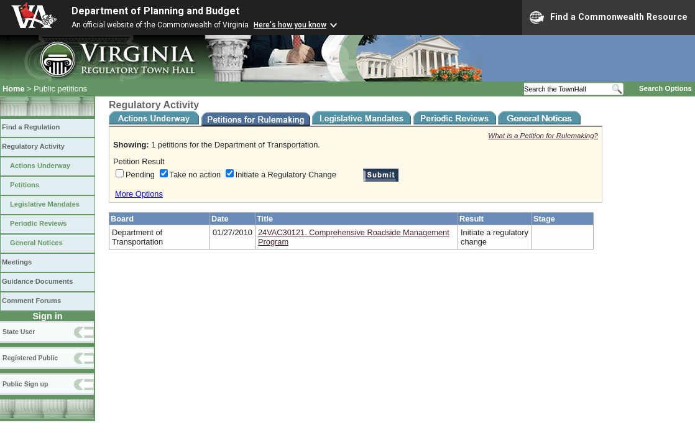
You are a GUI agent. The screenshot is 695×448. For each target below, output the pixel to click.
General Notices (36, 242)
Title (265, 218)
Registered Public (30, 358)
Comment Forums (31, 300)
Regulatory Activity (33, 146)
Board (122, 218)
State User (18, 331)
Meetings (17, 262)
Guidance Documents (37, 281)
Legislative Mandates (45, 204)
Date (220, 218)
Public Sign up (25, 384)
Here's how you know (290, 25)
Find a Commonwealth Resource (609, 17)
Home (13, 88)
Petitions (24, 185)
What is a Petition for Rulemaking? (543, 135)
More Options (139, 193)
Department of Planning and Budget (155, 11)
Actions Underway (40, 165)
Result (471, 218)
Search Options (665, 88)
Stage (544, 218)
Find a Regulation (31, 127)
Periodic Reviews (38, 223)
